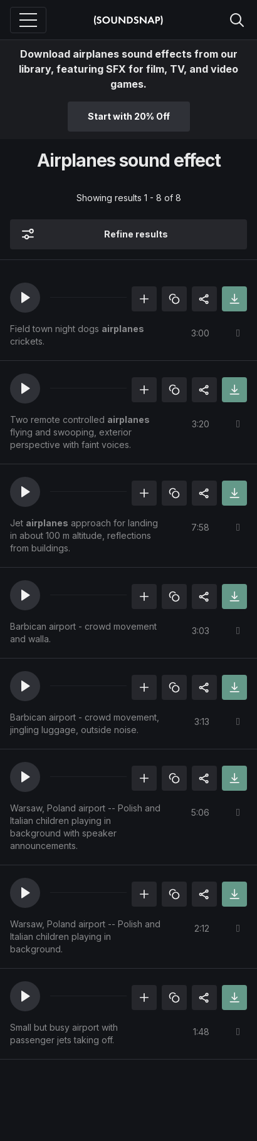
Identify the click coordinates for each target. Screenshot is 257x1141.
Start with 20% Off (129, 116)
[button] (25, 298)
